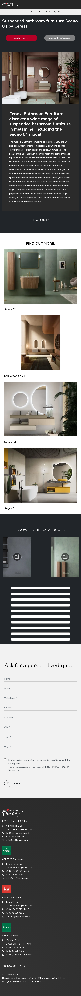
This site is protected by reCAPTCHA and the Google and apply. (38, 768)
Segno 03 (10, 442)
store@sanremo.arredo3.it (17, 954)
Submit (12, 783)
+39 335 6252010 (13, 836)
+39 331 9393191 (13, 913)
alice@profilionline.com (15, 878)
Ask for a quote (21, 38)
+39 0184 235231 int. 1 (15, 833)
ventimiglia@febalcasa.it (16, 916)
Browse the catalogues (59, 38)
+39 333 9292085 (13, 951)
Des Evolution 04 (14, 375)
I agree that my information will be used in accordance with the (39, 761)
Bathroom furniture (45, 12)
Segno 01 (10, 508)
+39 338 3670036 (13, 875)
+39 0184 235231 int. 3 (15, 909)
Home (23, 12)
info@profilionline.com (15, 840)
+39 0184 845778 (13, 947)
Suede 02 (10, 309)
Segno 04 (57, 12)
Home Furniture (32, 12)
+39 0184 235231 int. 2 (15, 871)
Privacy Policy (15, 763)
